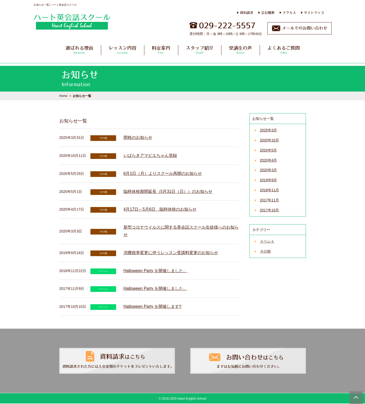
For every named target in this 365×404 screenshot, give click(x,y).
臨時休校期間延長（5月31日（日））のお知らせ (168, 191)
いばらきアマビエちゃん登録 (150, 155)
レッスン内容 (122, 50)
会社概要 (268, 13)
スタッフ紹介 (199, 50)
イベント (267, 241)
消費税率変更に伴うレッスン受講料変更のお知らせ (171, 252)
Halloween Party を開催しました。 (156, 270)
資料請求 (246, 13)
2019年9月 (268, 180)
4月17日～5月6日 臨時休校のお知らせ (160, 209)
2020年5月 (268, 150)
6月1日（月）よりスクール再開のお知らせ (163, 173)
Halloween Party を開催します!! (153, 306)
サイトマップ (314, 13)
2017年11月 (269, 200)
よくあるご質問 (283, 50)
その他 (265, 251)
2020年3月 (268, 170)
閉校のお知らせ (138, 137)
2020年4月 (268, 160)
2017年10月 (269, 210)
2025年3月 (268, 130)
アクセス (289, 13)
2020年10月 (269, 140)
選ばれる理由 (79, 50)
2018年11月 (269, 190)
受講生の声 (240, 50)
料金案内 (161, 50)
